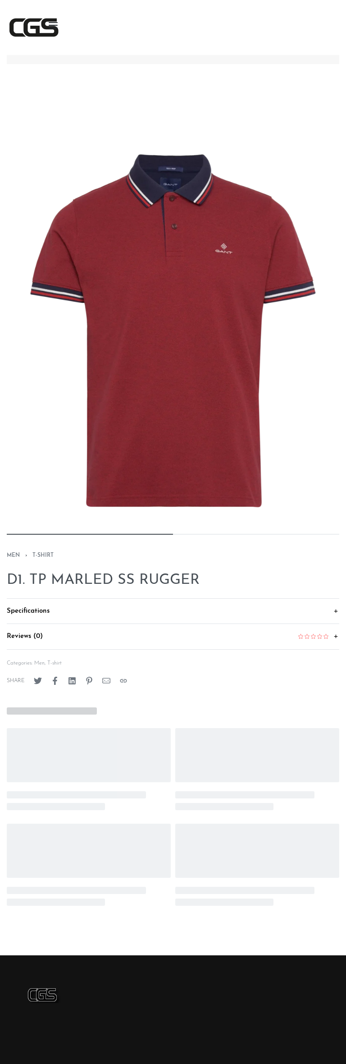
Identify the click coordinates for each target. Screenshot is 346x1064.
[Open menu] (53, 25)
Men (13, 555)
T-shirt (43, 555)
